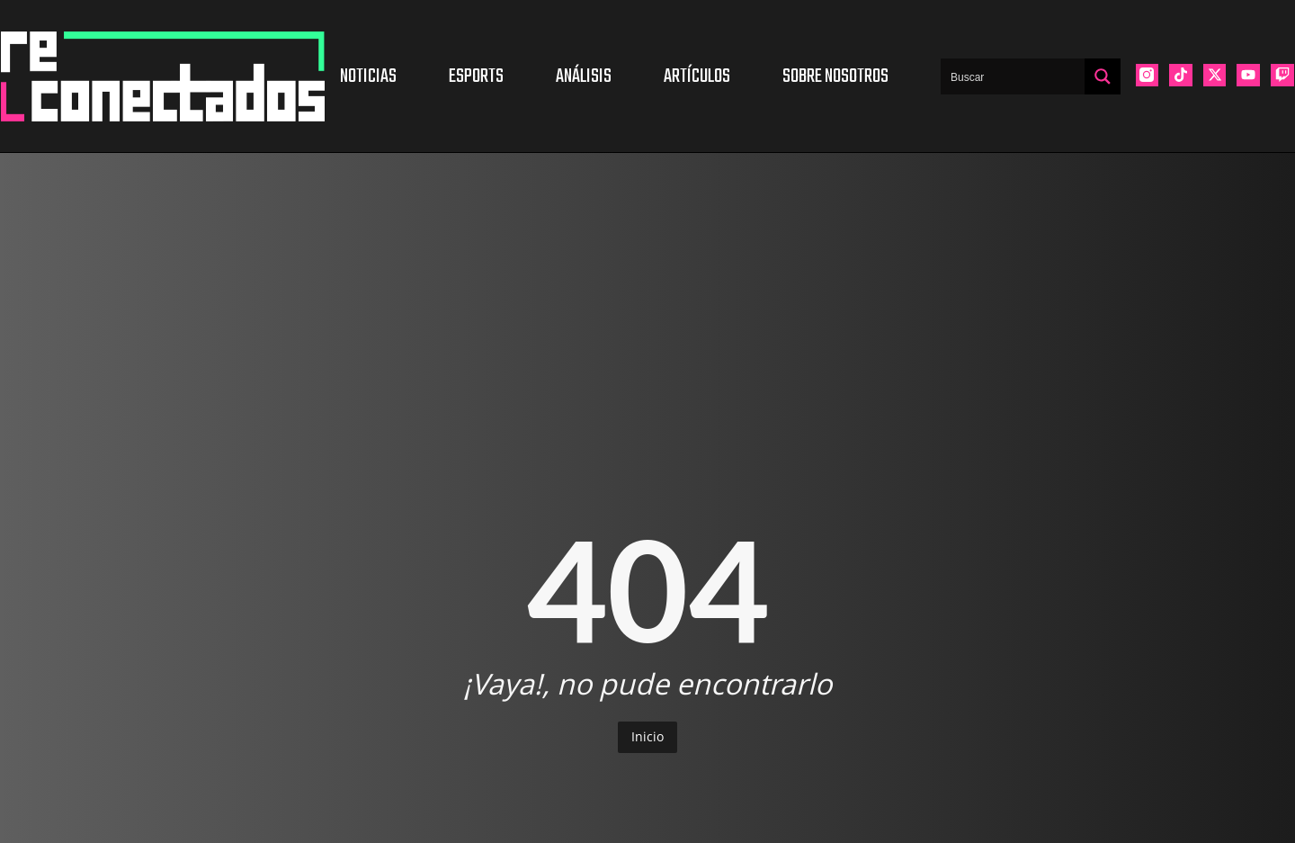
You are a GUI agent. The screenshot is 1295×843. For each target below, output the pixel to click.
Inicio (647, 736)
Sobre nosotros (835, 76)
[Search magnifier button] (1103, 76)
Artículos (697, 76)
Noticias (368, 76)
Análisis (584, 76)
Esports (476, 76)
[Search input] (1013, 76)
